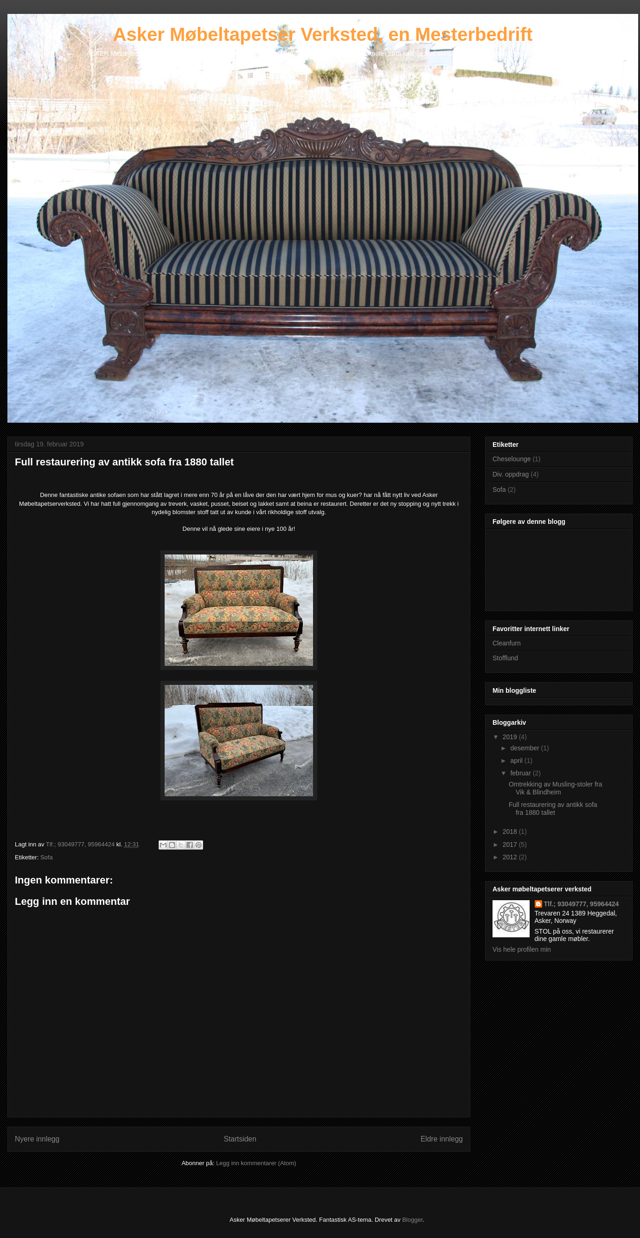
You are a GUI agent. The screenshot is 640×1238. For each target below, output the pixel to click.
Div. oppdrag (511, 474)
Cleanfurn (507, 643)
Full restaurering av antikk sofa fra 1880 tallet (553, 808)
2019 (511, 737)
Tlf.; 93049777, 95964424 (581, 904)
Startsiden (240, 1139)
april (517, 760)
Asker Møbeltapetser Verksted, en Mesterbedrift (323, 34)
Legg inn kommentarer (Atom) (256, 1163)
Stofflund (505, 658)
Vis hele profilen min (522, 949)
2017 (511, 844)
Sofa (46, 857)
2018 (511, 831)
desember (525, 748)
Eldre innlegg (442, 1139)
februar (521, 773)
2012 (511, 857)
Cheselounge (512, 459)
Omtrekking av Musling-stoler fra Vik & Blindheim (555, 788)
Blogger (412, 1219)
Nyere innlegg (37, 1139)
